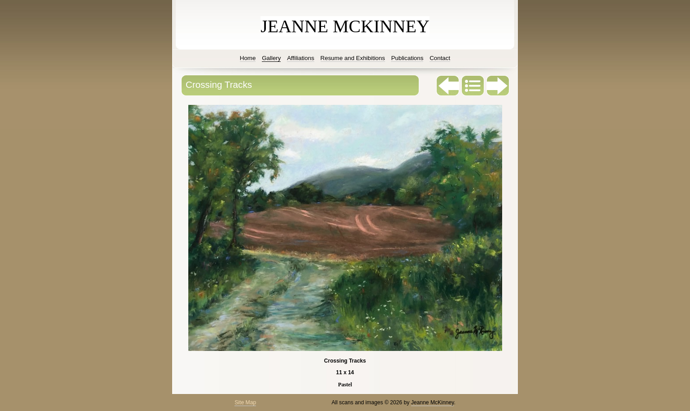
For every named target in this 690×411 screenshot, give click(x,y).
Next (498, 86)
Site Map (245, 402)
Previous (448, 86)
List (473, 86)
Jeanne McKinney (432, 402)
